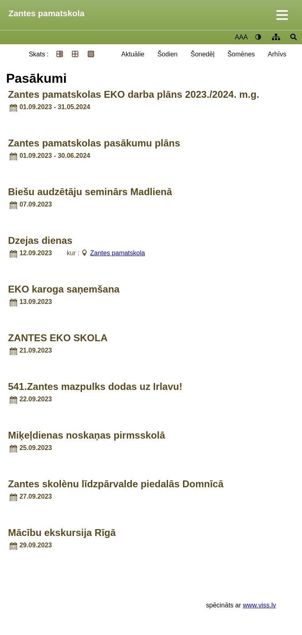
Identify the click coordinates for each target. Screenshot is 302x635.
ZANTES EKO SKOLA (58, 337)
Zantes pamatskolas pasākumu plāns (94, 143)
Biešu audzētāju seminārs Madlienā (90, 191)
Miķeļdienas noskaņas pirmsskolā (86, 435)
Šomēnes (241, 54)
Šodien (167, 54)
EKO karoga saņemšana (64, 289)
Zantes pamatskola (46, 13)
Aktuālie (133, 54)
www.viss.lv (259, 605)
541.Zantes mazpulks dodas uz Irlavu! (95, 386)
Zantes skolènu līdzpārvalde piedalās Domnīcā (116, 483)
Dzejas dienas (40, 240)
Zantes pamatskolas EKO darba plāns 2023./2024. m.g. (133, 94)
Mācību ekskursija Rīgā (62, 532)
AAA (241, 37)
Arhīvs (277, 54)
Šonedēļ (202, 54)
